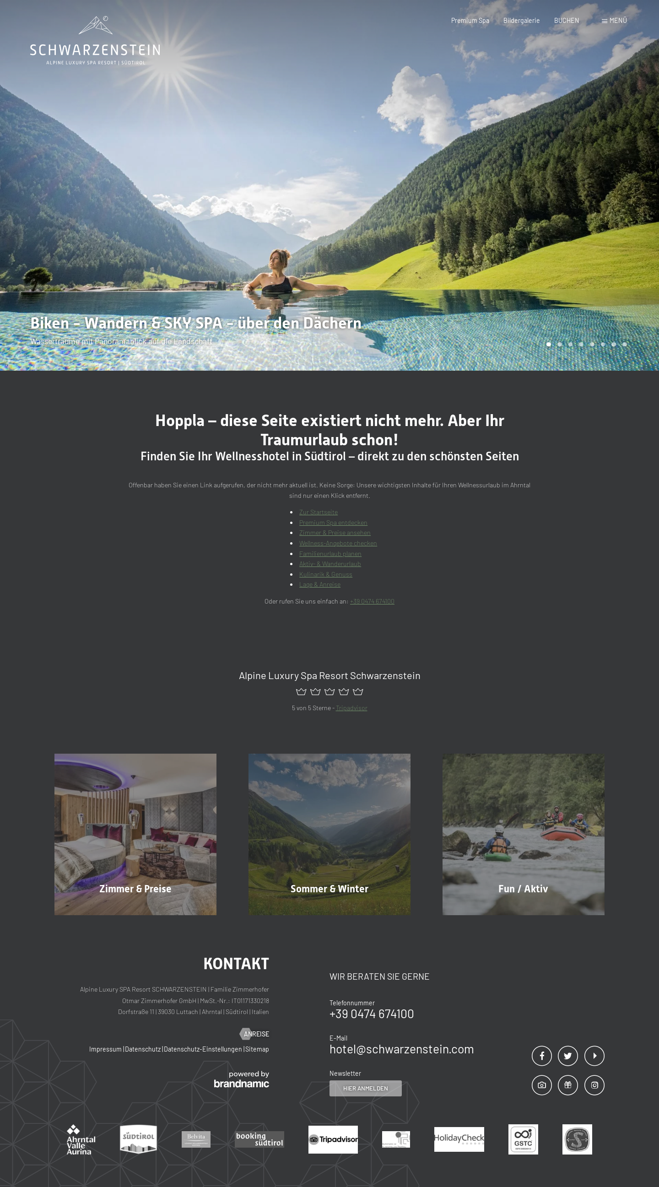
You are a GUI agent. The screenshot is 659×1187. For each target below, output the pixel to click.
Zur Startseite (318, 512)
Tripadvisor (351, 708)
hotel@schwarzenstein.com (402, 1048)
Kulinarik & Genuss (325, 574)
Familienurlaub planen (330, 553)
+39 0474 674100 (372, 601)
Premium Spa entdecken (333, 522)
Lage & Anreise (319, 584)
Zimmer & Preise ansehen (335, 532)
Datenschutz (143, 1049)
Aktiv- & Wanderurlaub (330, 563)
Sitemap (257, 1049)
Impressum (106, 1049)
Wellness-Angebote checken (338, 543)
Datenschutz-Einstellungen (203, 1049)
